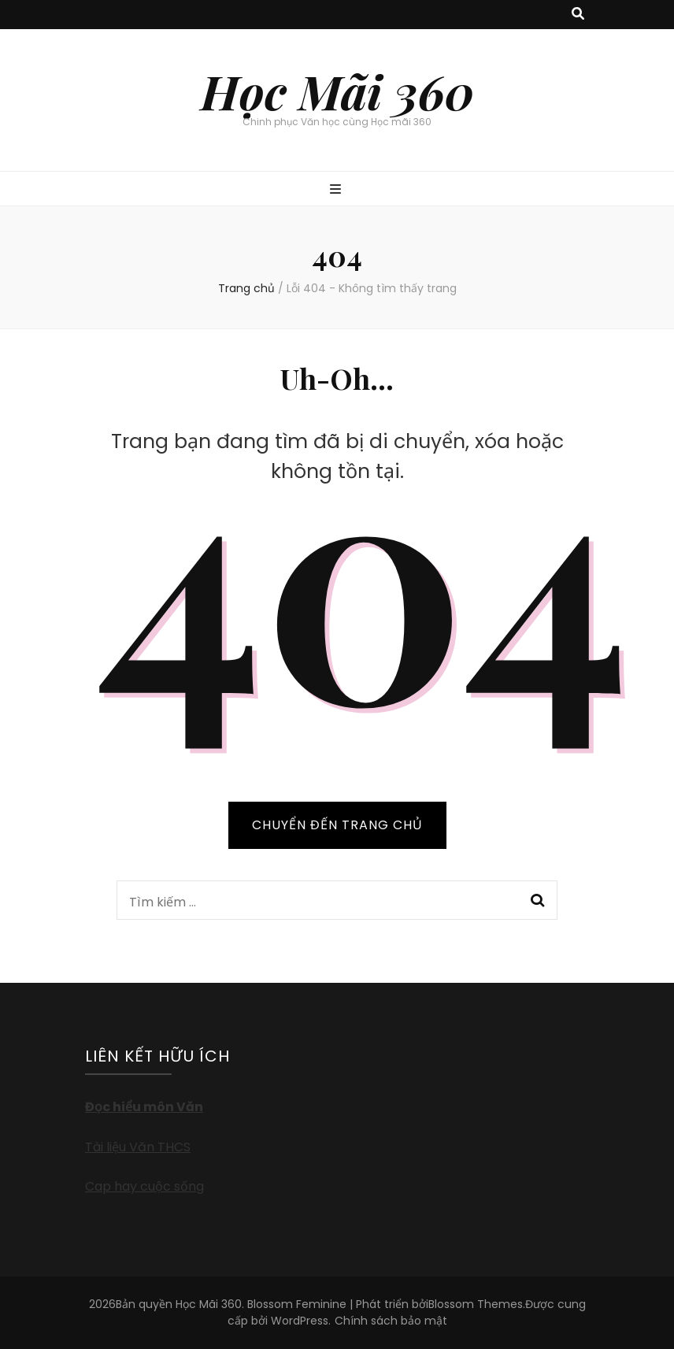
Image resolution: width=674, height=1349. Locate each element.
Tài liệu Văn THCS (138, 1147)
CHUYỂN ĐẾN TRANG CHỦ (337, 825)
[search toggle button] (578, 14)
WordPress (299, 1321)
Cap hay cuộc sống (144, 1186)
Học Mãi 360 (337, 90)
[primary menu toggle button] (337, 190)
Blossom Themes (475, 1304)
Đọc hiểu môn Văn (144, 1107)
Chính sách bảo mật (391, 1321)
